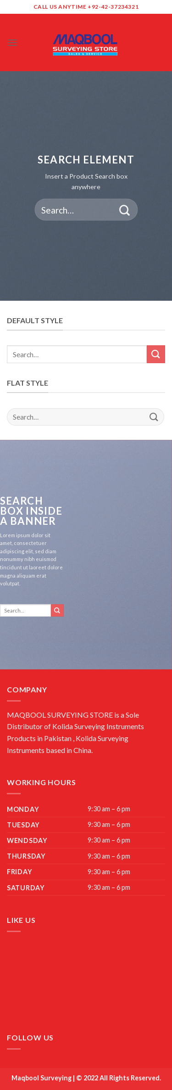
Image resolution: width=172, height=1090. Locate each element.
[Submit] (124, 210)
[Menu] (12, 42)
